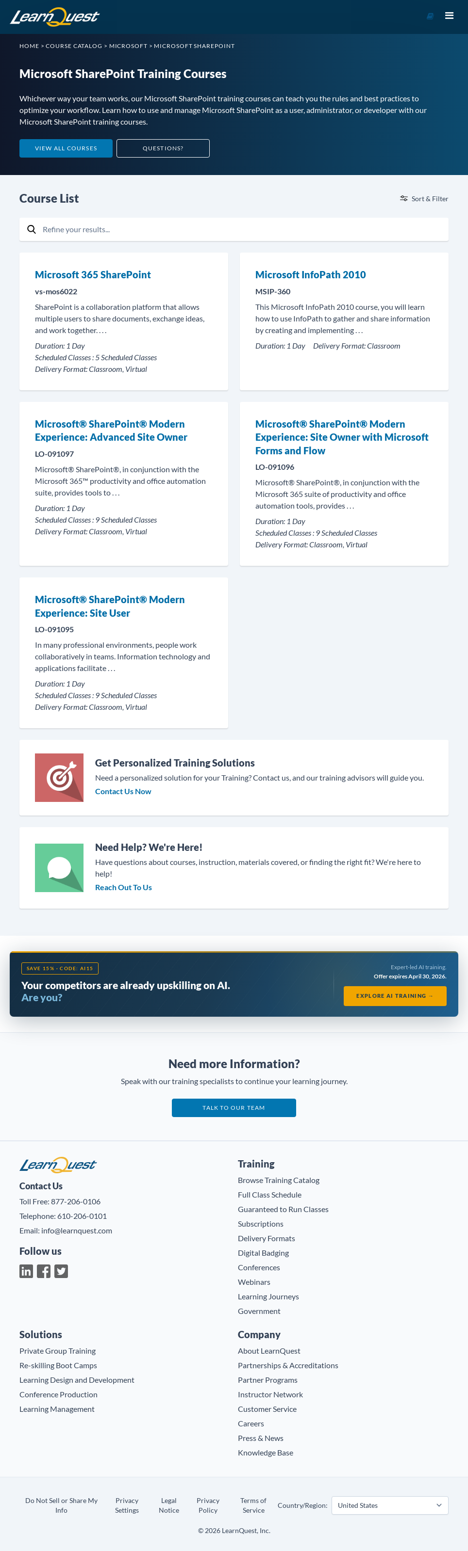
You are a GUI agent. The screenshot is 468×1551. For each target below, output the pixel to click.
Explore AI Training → (395, 995)
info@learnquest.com (76, 1230)
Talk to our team (233, 1107)
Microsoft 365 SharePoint (93, 274)
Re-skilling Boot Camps (58, 1365)
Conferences (259, 1267)
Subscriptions (261, 1223)
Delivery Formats (266, 1238)
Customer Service (267, 1408)
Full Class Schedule (269, 1194)
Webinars (254, 1281)
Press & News (261, 1437)
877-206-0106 (75, 1201)
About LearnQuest (269, 1350)
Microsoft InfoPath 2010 (310, 274)
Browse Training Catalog (278, 1179)
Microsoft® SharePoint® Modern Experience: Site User (110, 606)
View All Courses (66, 148)
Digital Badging (263, 1252)
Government (259, 1310)
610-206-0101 (82, 1215)
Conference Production (58, 1394)
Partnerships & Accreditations (288, 1365)
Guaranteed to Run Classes (283, 1209)
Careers (251, 1423)
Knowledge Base (265, 1452)
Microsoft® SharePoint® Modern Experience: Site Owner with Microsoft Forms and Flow (342, 437)
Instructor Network (270, 1394)
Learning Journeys (268, 1296)
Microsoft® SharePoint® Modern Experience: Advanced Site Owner (111, 430)
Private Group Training (57, 1350)
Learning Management (57, 1408)
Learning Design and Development (76, 1379)
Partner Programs (268, 1379)
